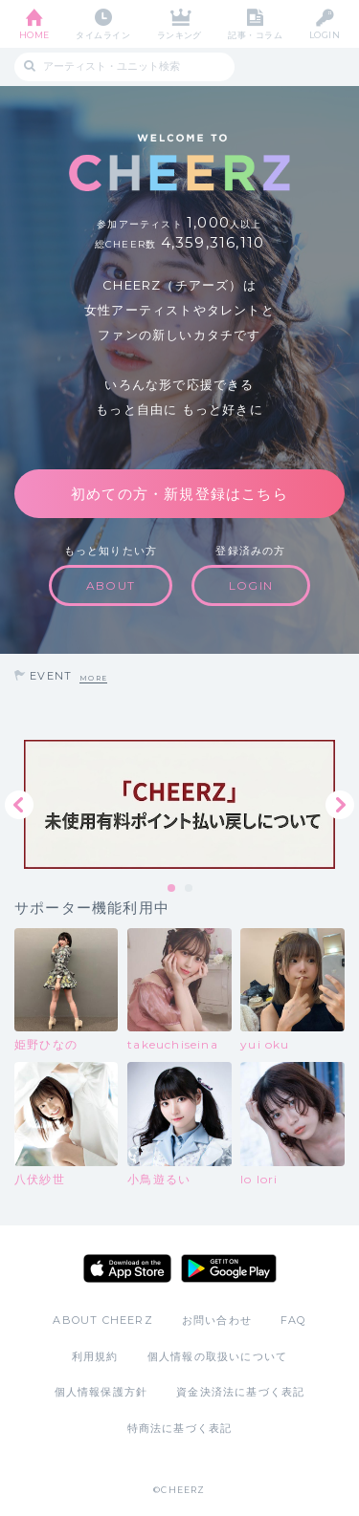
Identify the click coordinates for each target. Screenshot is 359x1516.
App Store (127, 1268)
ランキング (179, 35)
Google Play (229, 1268)
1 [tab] (172, 889)
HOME (34, 35)
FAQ (293, 1320)
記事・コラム (255, 35)
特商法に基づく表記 (180, 1428)
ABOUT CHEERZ (102, 1320)
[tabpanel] (179, 804)
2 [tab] (189, 889)
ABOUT (110, 585)
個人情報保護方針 (101, 1391)
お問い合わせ (217, 1320)
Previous (19, 804)
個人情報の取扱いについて (217, 1356)
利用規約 (95, 1356)
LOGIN (324, 35)
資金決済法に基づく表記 (240, 1391)
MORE (93, 678)
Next (339, 804)
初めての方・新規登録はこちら (179, 494)
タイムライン (103, 35)
